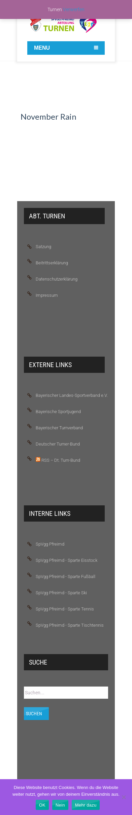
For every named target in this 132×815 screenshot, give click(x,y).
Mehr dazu (86, 805)
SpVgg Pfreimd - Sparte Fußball (65, 576)
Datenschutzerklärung (56, 279)
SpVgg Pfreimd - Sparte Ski (61, 592)
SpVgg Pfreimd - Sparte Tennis (65, 609)
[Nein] (123, 797)
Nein (60, 805)
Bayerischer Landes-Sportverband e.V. (72, 395)
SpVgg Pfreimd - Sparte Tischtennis (70, 625)
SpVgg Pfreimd (50, 544)
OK (42, 805)
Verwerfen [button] (74, 9)
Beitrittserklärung (52, 262)
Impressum (47, 295)
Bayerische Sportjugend (58, 411)
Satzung (43, 246)
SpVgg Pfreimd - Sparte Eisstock (66, 560)
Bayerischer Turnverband (59, 427)
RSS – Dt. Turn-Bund (58, 460)
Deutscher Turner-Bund (58, 444)
